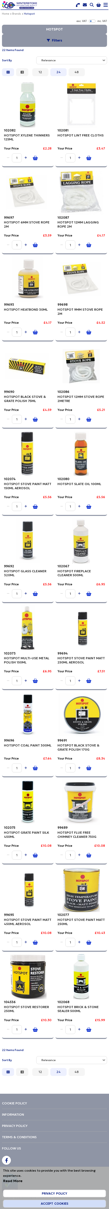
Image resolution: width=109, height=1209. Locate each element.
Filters (57, 40)
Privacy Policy (54, 1193)
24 (58, 72)
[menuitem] (54, 1103)
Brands (16, 13)
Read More (12, 1181)
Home (5, 13)
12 (40, 72)
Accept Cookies (54, 1203)
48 (77, 72)
